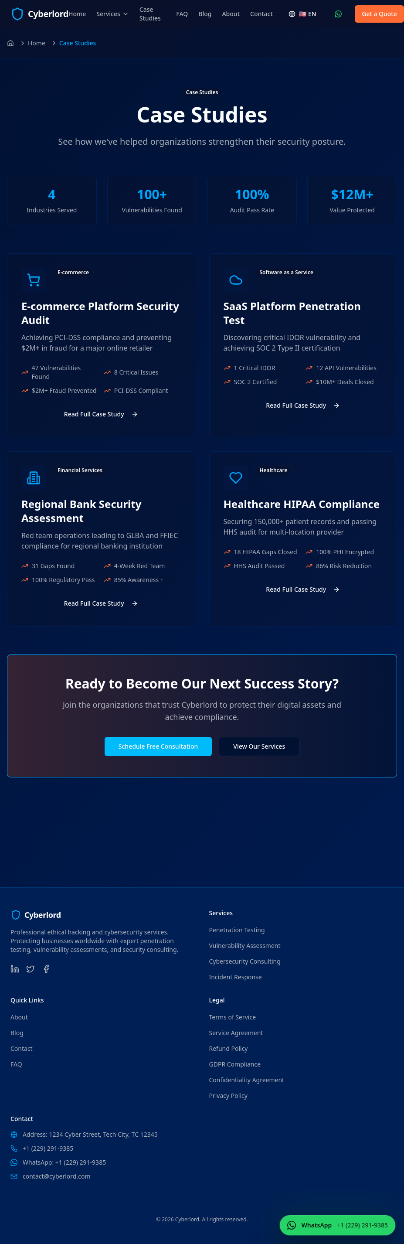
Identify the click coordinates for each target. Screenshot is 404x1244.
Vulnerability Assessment (245, 945)
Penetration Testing (237, 930)
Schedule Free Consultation (158, 746)
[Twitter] (30, 969)
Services (112, 14)
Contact (261, 14)
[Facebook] (46, 969)
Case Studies (150, 13)
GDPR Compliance (235, 1064)
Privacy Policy (228, 1095)
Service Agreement (236, 1033)
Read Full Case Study (101, 414)
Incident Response (235, 977)
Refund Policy (228, 1048)
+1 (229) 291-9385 (48, 1148)
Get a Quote (379, 14)
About (231, 14)
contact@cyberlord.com (56, 1176)
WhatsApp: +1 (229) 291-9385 (64, 1162)
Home (77, 14)
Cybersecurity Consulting (245, 961)
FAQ (182, 14)
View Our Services (259, 746)
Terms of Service (232, 1017)
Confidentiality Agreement (247, 1080)
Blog (204, 14)
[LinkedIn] (14, 969)
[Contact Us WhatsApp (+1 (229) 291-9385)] (338, 14)
